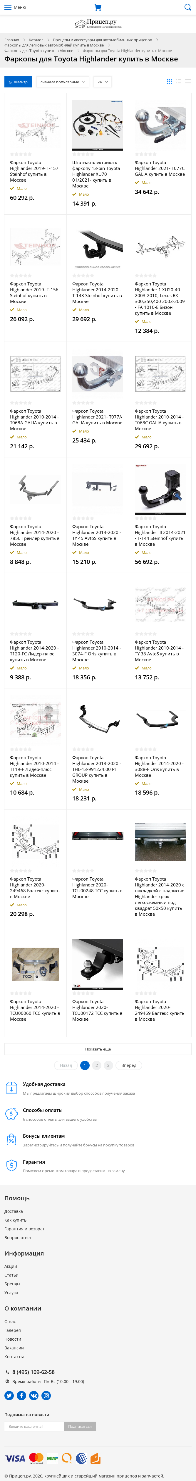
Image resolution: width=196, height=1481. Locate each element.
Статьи (11, 1275)
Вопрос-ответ (18, 1237)
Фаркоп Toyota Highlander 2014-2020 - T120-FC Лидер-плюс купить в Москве (34, 650)
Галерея (12, 1330)
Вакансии (14, 1348)
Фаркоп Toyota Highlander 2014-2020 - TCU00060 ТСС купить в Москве (35, 1010)
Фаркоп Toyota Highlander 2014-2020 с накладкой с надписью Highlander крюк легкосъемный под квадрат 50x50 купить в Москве (159, 896)
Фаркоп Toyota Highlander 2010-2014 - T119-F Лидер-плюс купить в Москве (34, 766)
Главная (11, 39)
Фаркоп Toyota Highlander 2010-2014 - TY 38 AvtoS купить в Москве (159, 650)
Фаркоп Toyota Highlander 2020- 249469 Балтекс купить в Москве (160, 1010)
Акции (10, 1266)
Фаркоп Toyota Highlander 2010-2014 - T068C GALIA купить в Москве (159, 419)
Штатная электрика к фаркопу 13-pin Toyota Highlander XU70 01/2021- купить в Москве (96, 174)
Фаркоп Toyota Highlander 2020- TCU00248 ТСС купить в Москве (97, 887)
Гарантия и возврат (24, 1229)
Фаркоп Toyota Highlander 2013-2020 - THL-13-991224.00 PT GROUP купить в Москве (96, 769)
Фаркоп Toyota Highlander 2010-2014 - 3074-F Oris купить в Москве (96, 650)
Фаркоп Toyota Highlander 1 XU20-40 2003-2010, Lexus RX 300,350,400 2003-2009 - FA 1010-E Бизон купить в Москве (160, 298)
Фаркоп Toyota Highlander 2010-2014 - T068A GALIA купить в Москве (34, 419)
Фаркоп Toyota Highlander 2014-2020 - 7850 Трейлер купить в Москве (35, 535)
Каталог (36, 39)
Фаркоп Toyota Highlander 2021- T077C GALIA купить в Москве (160, 168)
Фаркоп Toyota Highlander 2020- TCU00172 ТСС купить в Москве (97, 1010)
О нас (10, 1321)
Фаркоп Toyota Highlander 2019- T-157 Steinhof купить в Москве (34, 171)
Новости (12, 1339)
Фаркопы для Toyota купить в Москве (38, 50)
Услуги (11, 1292)
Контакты (14, 1356)
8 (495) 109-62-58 (33, 1371)
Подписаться (80, 1426)
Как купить (15, 1220)
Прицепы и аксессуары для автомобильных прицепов (102, 39)
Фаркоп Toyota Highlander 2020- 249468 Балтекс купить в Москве (35, 887)
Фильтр (18, 82)
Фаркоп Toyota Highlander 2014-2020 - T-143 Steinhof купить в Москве (97, 292)
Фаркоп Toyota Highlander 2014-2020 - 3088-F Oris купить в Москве (159, 766)
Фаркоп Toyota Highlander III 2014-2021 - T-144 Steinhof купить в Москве (160, 535)
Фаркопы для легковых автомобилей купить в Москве (54, 45)
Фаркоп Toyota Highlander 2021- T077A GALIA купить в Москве (97, 417)
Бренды (12, 1284)
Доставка (13, 1211)
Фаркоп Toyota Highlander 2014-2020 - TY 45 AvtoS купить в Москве (96, 535)
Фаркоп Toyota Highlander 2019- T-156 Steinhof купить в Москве (34, 292)
